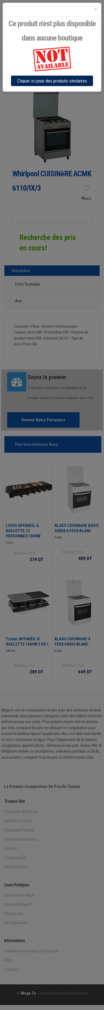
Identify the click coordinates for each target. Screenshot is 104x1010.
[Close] (95, 9)
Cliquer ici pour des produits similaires (52, 81)
